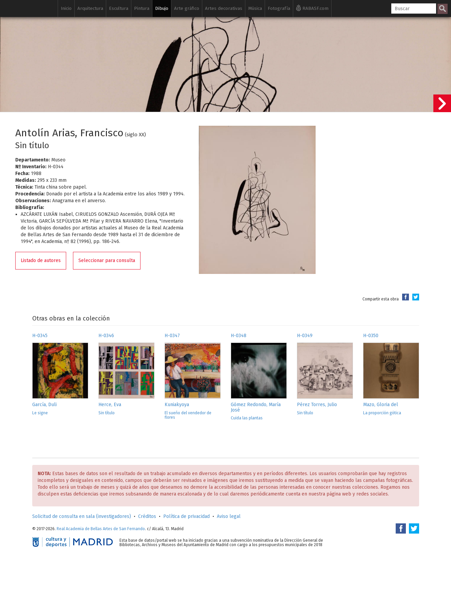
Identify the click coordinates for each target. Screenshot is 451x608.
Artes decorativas (223, 8)
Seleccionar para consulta (106, 260)
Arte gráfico (186, 8)
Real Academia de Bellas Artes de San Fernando (101, 528)
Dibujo (161, 8)
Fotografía (279, 8)
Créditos (147, 516)
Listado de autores (41, 260)
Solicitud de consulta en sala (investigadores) (81, 516)
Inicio (66, 8)
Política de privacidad (186, 516)
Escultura (118, 8)
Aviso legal (229, 516)
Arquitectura (90, 8)
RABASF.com (312, 7)
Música (255, 8)
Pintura (141, 8)
